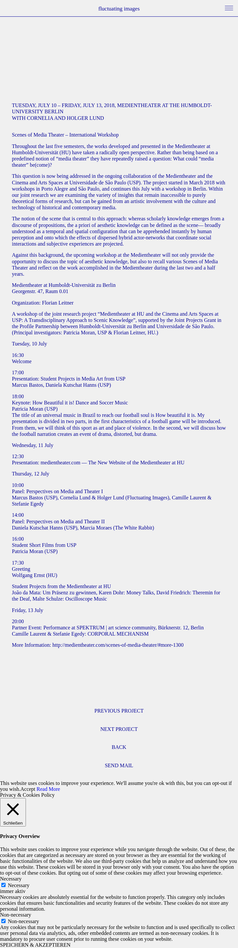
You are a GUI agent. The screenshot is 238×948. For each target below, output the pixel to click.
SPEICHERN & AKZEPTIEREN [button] (35, 945)
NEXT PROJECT (119, 729)
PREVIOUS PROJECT (119, 711)
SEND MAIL (119, 765)
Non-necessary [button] (15, 915)
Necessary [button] (11, 879)
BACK (119, 747)
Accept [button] (27, 789)
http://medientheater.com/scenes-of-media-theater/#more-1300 (118, 645)
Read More (48, 789)
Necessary (19, 885)
